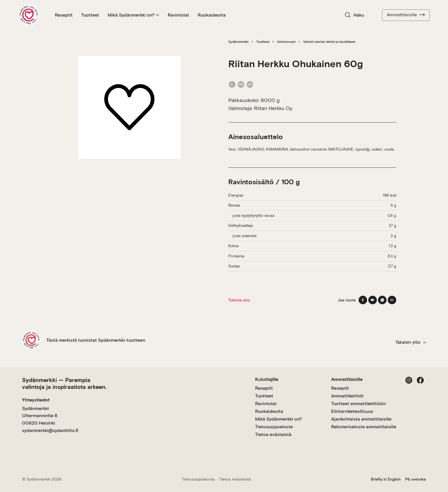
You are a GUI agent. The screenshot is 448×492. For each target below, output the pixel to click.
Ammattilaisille (406, 14)
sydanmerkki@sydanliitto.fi (50, 430)
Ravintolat (178, 15)
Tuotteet (90, 15)
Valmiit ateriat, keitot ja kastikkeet (329, 42)
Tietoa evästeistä (273, 434)
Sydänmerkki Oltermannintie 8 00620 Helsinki (39, 416)
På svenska (415, 479)
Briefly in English (386, 479)
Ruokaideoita (212, 15)
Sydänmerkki (238, 42)
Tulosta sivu (239, 300)
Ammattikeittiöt (347, 396)
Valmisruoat (286, 42)
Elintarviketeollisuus (352, 411)
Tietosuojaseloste (274, 426)
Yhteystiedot (36, 400)
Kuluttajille (266, 379)
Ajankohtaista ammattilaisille (361, 419)
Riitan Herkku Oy (273, 108)
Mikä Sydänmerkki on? (133, 15)
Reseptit (64, 15)
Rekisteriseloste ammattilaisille (363, 426)
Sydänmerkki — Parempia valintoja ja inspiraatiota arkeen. (64, 383)
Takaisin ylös (410, 342)
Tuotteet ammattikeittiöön (358, 403)
